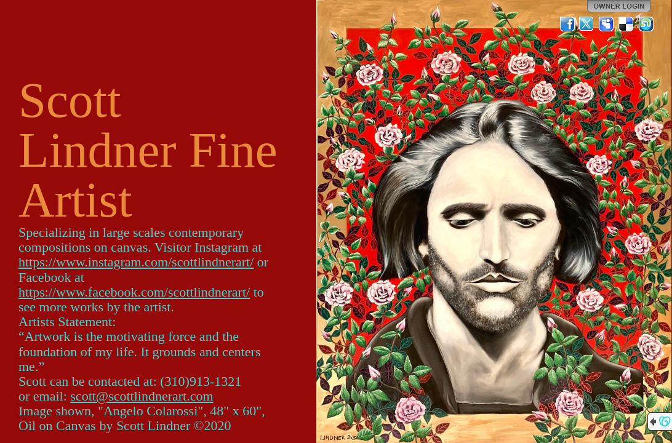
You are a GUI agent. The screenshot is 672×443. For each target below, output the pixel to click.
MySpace (606, 24)
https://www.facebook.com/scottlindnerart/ (134, 292)
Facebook (567, 24)
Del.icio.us (626, 24)
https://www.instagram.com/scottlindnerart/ (136, 261)
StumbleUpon (646, 24)
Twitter (587, 24)
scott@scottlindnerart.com (141, 396)
